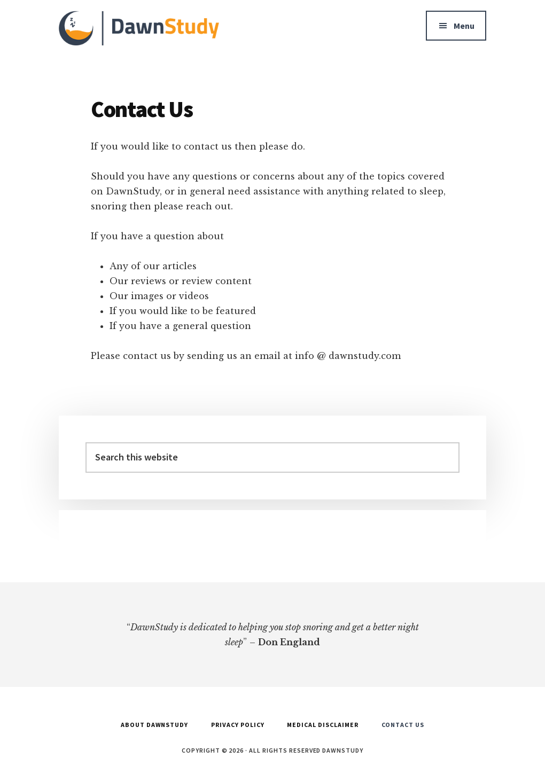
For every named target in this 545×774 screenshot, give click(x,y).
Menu (464, 25)
